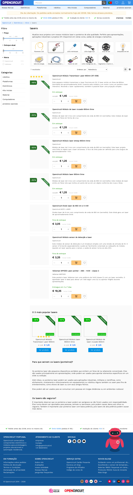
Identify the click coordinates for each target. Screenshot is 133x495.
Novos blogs (104, 459)
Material (106, 8)
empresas (119, 18)
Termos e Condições (11, 467)
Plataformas (42, 8)
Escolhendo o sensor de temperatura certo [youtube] (114, 465)
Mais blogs (102, 472)
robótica (57, 8)
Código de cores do (75, 470)
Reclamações (8, 472)
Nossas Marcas (7, 8)
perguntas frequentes (44, 472)
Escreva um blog (73, 465)
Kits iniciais (72, 8)
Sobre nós (39, 462)
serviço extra (74, 459)
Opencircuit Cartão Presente (78, 462)
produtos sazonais (124, 8)
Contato (128, 18)
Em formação (10, 459)
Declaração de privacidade (14, 470)
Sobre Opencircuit (44, 459)
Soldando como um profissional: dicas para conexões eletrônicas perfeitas (114, 462)
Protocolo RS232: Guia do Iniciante (112, 470)
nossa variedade (41, 467)
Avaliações (39, 465)
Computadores (90, 8)
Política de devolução (12, 465)
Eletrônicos (25, 8)
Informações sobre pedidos (14, 462)
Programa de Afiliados (76, 467)
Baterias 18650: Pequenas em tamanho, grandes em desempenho (114, 467)
